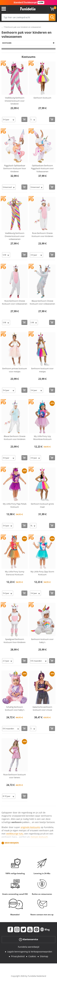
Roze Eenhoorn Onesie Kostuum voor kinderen (42, 235)
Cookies (32, 956)
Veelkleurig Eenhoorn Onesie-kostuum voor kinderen (14, 100)
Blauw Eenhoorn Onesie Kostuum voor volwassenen (42, 302)
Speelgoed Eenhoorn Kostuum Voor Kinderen (15, 641)
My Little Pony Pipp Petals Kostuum (14, 505)
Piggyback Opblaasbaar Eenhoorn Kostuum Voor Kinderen (14, 168)
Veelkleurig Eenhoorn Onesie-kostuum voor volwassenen (14, 236)
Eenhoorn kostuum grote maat (42, 505)
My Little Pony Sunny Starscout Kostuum (14, 573)
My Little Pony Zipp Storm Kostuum (42, 573)
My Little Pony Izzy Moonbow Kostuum (42, 438)
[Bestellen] (24, 119)
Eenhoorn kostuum (42, 97)
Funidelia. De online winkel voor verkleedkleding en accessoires (27, 9)
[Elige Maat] (8, 119)
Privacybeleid (18, 956)
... (2, 27)
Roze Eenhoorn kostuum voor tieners (14, 776)
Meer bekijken (12, 843)
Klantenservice (28, 939)
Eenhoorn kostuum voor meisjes (42, 370)
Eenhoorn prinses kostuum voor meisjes (14, 370)
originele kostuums (30, 827)
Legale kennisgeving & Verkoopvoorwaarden (29, 951)
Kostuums (6, 43)
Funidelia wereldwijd (28, 946)
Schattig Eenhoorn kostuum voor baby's (14, 708)
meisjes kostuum (39, 836)
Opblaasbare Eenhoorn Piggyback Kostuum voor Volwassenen (42, 168)
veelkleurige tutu (14, 833)
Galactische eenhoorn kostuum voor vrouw (42, 708)
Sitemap (44, 956)
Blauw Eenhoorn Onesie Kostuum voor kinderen (14, 438)
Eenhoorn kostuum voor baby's (42, 641)
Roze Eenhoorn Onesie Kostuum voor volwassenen (14, 302)
